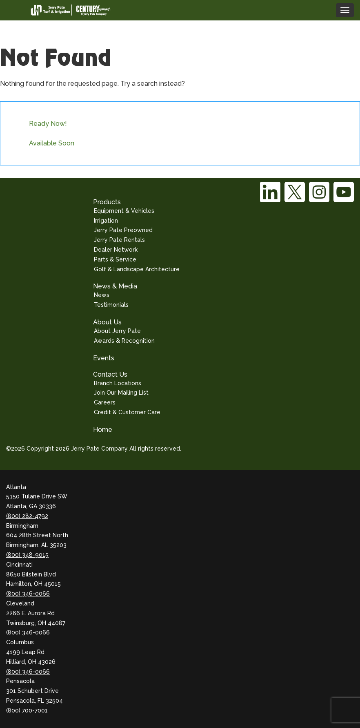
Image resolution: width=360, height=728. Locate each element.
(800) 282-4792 (27, 516)
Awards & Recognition (124, 340)
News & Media (115, 286)
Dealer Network (116, 249)
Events (103, 358)
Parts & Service (115, 259)
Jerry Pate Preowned (123, 230)
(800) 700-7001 (27, 710)
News (101, 295)
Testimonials (111, 304)
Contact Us (110, 374)
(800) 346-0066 (28, 593)
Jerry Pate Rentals (119, 240)
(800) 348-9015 (27, 555)
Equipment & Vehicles (124, 211)
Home (102, 429)
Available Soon (51, 143)
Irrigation (106, 220)
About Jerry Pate (117, 331)
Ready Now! (48, 123)
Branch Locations (117, 383)
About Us (107, 322)
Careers (105, 402)
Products (107, 202)
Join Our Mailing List (121, 392)
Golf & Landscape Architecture (137, 269)
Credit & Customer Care (127, 412)
